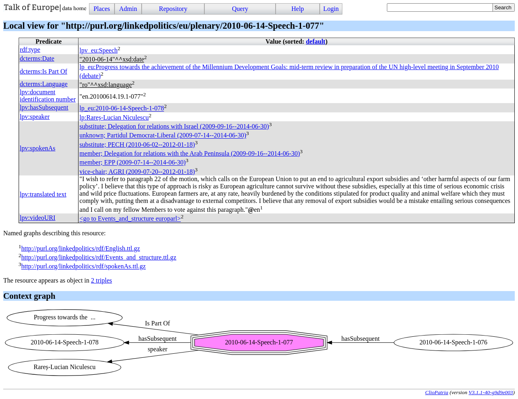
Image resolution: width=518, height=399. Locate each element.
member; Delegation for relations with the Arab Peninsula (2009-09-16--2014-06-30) (189, 153)
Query (240, 8)
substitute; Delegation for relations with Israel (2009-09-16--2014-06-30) (174, 126)
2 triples (101, 280)
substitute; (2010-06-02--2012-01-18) (137, 144)
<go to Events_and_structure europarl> (129, 218)
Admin (128, 8)
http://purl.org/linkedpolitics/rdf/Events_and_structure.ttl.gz (98, 257)
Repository (173, 8)
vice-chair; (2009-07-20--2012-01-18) (137, 171)
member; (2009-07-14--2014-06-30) (132, 162)
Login (331, 8)
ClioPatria (436, 392)
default (315, 41)
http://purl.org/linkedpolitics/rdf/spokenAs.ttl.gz (83, 266)
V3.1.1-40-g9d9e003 (491, 392)
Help (297, 8)
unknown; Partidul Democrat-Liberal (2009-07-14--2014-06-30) (162, 135)
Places (101, 8)
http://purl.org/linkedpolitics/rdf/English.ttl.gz (80, 248)
